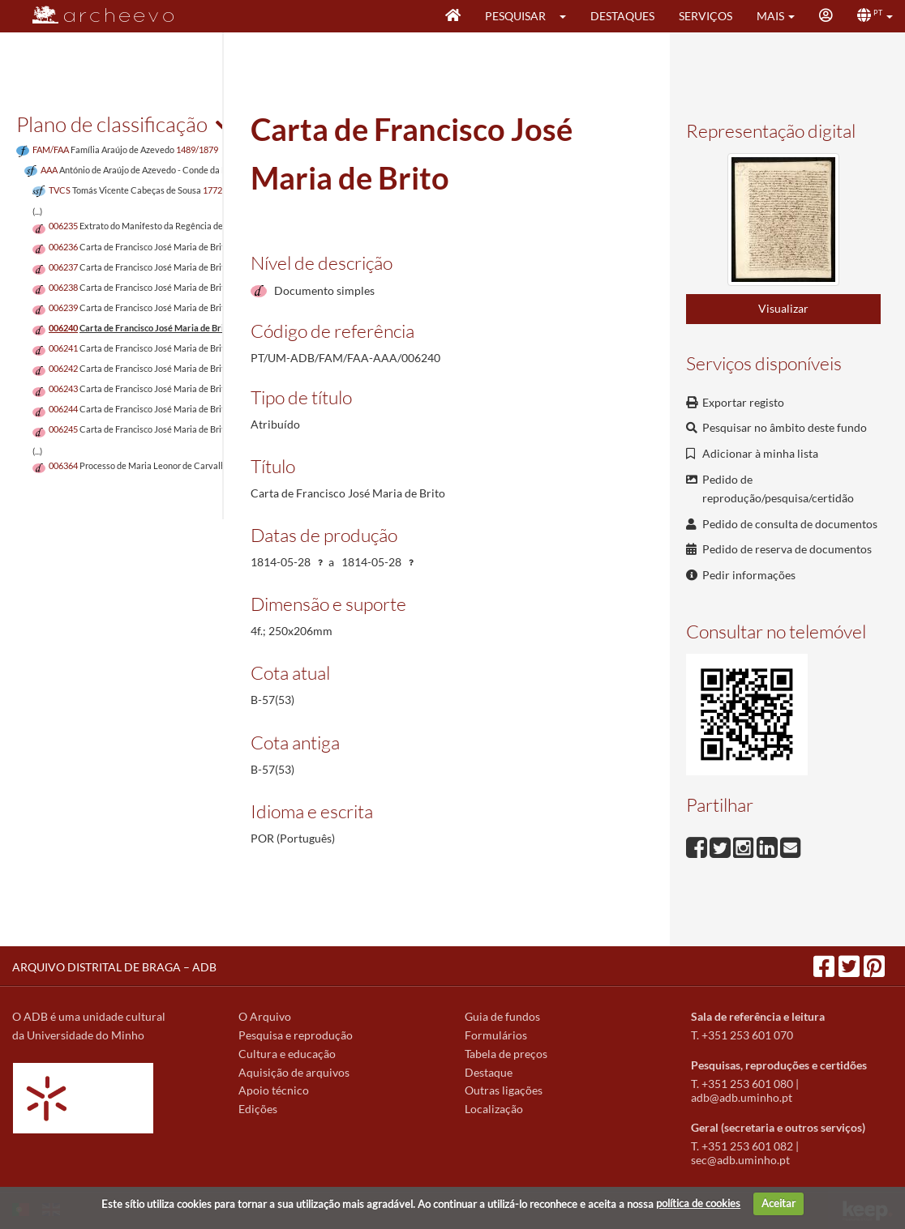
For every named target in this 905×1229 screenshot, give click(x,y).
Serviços (705, 16)
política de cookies (698, 1203)
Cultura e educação (287, 1053)
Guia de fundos (502, 1016)
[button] (568, 16)
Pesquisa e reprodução (295, 1035)
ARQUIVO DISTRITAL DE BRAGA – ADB (114, 967)
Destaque (489, 1072)
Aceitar (778, 1203)
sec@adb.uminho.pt (740, 1160)
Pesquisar (515, 16)
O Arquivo (264, 1016)
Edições (257, 1109)
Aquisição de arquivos (294, 1072)
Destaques (622, 16)
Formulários (496, 1035)
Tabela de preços (506, 1053)
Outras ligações (504, 1090)
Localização (494, 1109)
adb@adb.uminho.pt (741, 1097)
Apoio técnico (273, 1090)
